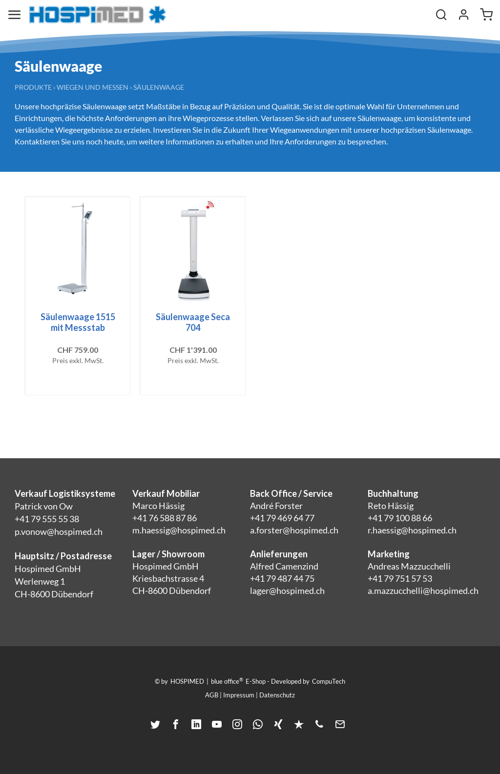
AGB (211, 695)
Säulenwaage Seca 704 (193, 322)
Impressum (238, 695)
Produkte (33, 87)
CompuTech (328, 681)
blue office (227, 680)
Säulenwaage (158, 87)
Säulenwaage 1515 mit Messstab (78, 322)
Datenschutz (277, 695)
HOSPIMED (187, 681)
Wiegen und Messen (92, 87)
